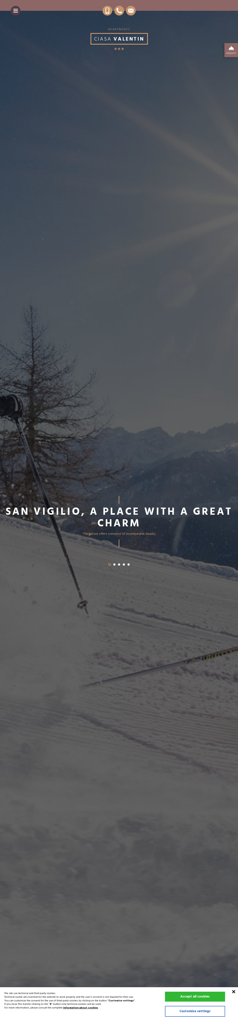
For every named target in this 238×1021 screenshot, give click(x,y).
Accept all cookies (195, 996)
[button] (110, 564)
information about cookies (80, 1008)
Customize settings (194, 1011)
